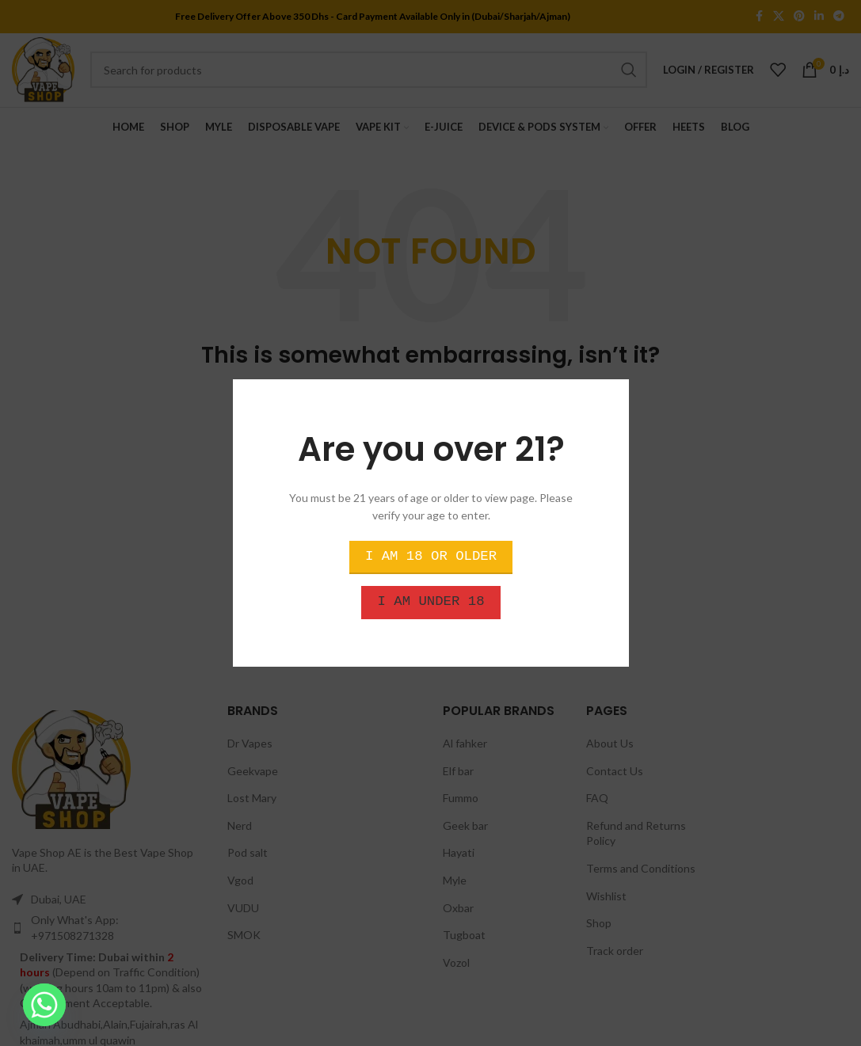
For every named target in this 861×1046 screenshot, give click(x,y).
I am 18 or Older (430, 556)
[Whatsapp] (44, 1004)
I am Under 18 (430, 601)
